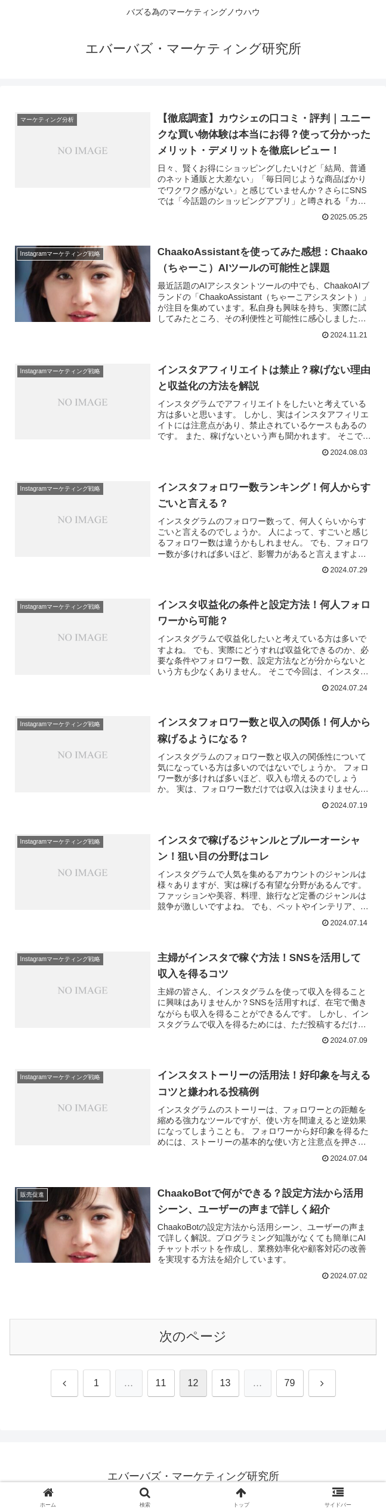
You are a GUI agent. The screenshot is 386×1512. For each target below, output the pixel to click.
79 (290, 1384)
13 (225, 1384)
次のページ (193, 1337)
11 (161, 1384)
